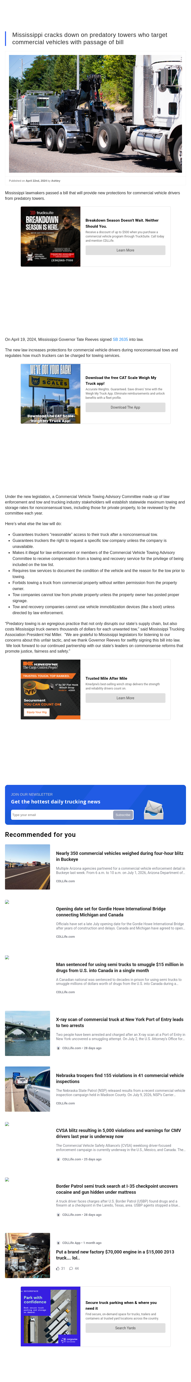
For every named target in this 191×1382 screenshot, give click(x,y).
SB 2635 (120, 339)
